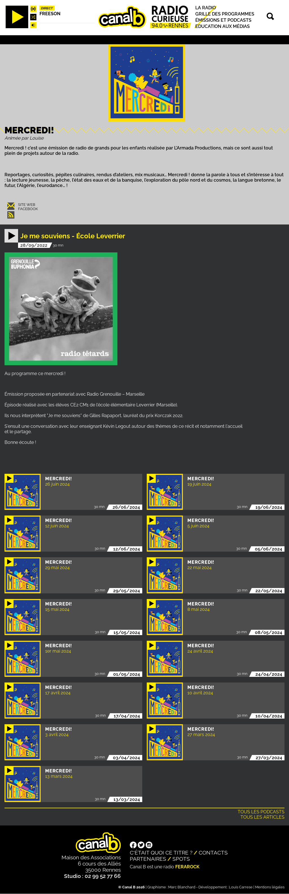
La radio (205, 7)
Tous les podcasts (261, 811)
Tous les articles (262, 817)
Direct (47, 8)
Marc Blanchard (181, 887)
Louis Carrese (241, 887)
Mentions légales (269, 887)
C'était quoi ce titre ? (161, 852)
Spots (181, 859)
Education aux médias (222, 26)
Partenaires (148, 859)
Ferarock (187, 866)
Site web (26, 204)
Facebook (28, 209)
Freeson (50, 13)
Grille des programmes (224, 14)
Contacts (213, 852)
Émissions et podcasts (223, 20)
